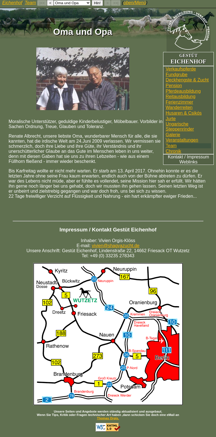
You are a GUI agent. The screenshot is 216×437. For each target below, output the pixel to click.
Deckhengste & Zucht (187, 80)
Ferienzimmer (179, 102)
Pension (174, 85)
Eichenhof (12, 2)
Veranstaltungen (182, 140)
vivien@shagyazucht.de (116, 245)
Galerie (173, 134)
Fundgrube (176, 74)
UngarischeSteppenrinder (180, 126)
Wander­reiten (179, 107)
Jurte (171, 118)
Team (171, 145)
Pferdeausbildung (183, 91)
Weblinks (188, 162)
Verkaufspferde (181, 69)
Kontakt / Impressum (188, 156)
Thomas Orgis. (108, 418)
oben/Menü (134, 2)
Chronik (173, 151)
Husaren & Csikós (184, 113)
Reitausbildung (180, 96)
